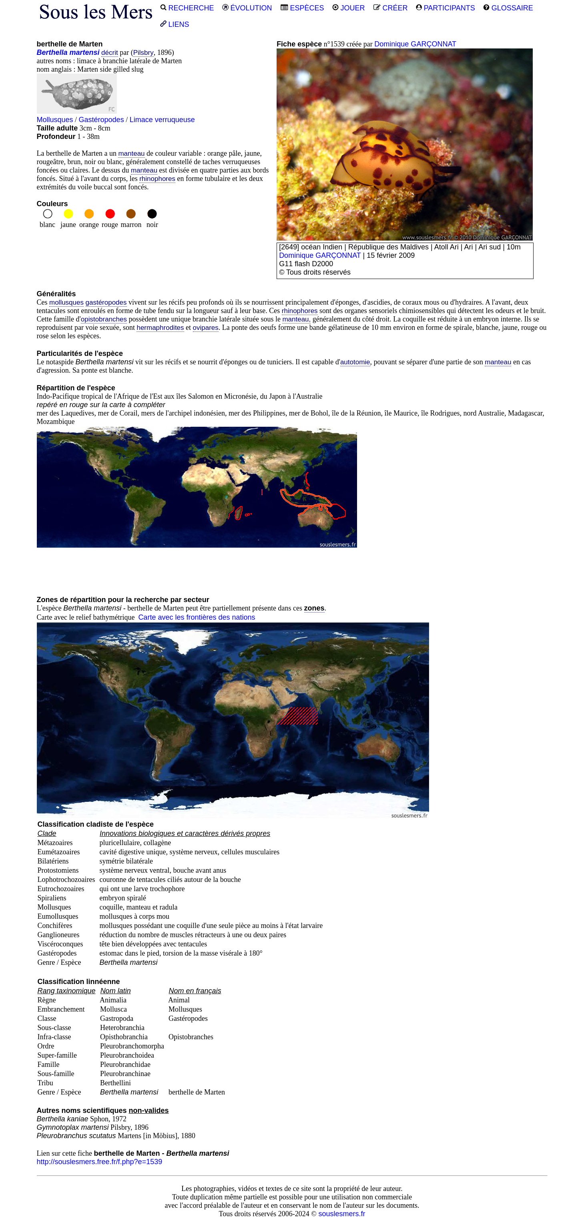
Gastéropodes (101, 120)
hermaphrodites (160, 327)
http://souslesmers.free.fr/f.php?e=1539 (100, 1162)
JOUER (348, 8)
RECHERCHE (187, 8)
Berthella (52, 52)
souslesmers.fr (341, 1214)
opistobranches (104, 319)
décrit (109, 52)
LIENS (174, 24)
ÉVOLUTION (247, 8)
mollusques (66, 302)
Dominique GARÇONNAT (415, 44)
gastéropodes (106, 302)
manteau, (296, 319)
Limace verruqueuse (162, 120)
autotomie (355, 362)
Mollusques (55, 120)
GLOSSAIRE (508, 8)
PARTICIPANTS (445, 8)
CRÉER (390, 8)
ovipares (206, 327)
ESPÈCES (302, 8)
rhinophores (157, 179)
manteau (131, 153)
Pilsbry (143, 52)
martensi (85, 52)
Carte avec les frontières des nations (196, 617)
